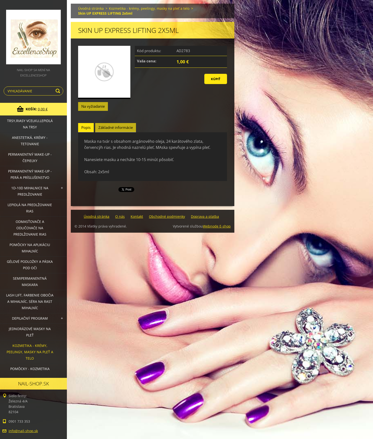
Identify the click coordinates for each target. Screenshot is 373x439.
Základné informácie (115, 127)
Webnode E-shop (217, 226)
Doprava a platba (205, 216)
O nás (120, 216)
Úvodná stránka (91, 8)
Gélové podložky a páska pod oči (30, 264)
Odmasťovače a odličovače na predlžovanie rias (29, 228)
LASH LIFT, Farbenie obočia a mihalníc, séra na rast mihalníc (29, 301)
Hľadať (58, 91)
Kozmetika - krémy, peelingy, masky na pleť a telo (30, 352)
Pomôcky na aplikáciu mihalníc (30, 247)
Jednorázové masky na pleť (30, 331)
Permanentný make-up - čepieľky (30, 157)
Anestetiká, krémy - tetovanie (30, 140)
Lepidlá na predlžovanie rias (30, 207)
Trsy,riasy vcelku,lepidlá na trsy (30, 123)
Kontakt (137, 216)
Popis (86, 127)
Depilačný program (30, 318)
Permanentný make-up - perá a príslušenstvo (30, 174)
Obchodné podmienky (167, 216)
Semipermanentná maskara (30, 281)
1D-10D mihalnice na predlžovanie (29, 191)
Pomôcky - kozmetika (30, 368)
